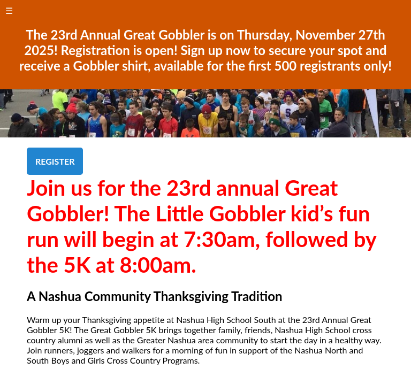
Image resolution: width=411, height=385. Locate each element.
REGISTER (54, 161)
